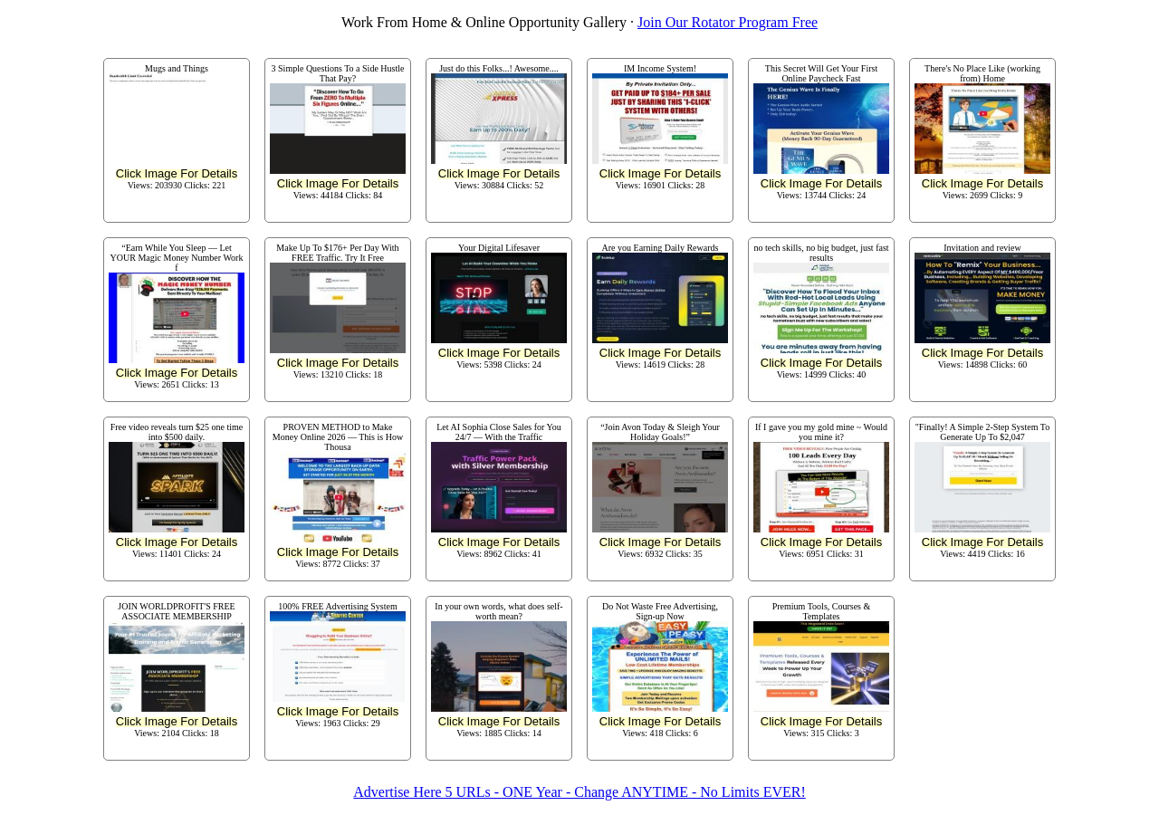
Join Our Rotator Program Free (727, 22)
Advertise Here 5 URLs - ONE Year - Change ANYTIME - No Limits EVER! (579, 792)
